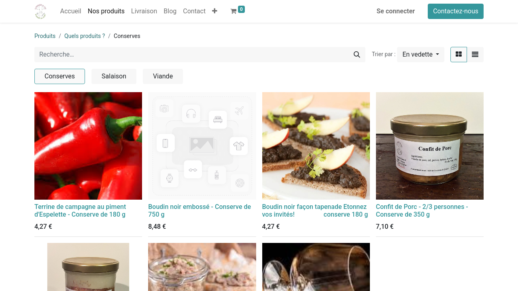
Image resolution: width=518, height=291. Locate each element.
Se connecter (396, 11)
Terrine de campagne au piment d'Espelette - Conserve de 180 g (80, 210)
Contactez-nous (455, 11)
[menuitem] (70, 11)
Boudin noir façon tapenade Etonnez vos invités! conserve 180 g (315, 210)
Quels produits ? (84, 36)
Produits (44, 36)
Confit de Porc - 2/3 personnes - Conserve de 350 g (422, 210)
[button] (215, 11)
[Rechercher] (356, 54)
